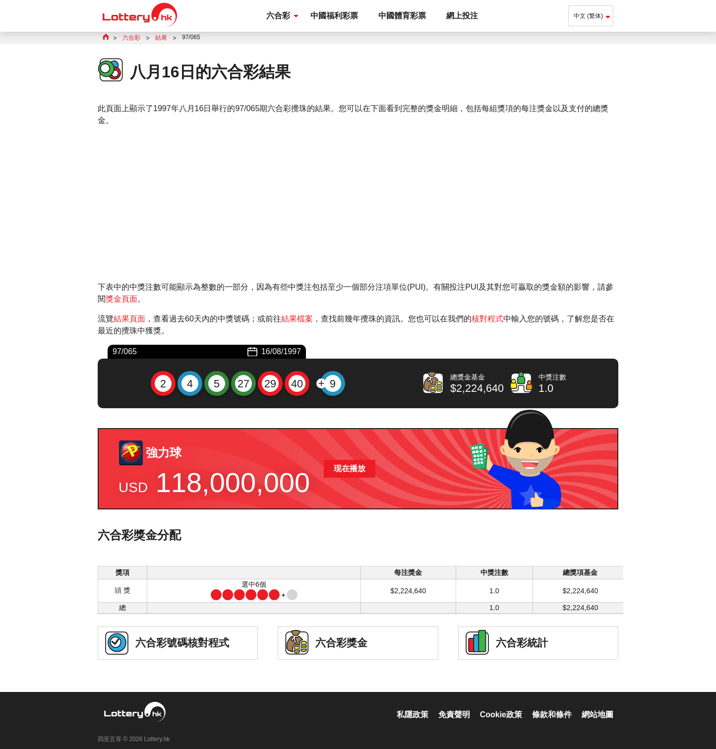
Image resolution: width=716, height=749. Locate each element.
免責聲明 (454, 704)
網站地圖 (597, 704)
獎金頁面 (121, 299)
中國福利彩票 (334, 15)
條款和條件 (552, 704)
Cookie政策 (501, 704)
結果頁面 (129, 318)
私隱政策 (412, 704)
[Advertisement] (358, 203)
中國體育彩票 (402, 15)
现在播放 (349, 468)
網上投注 (462, 15)
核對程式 (487, 318)
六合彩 (278, 15)
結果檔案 (297, 318)
